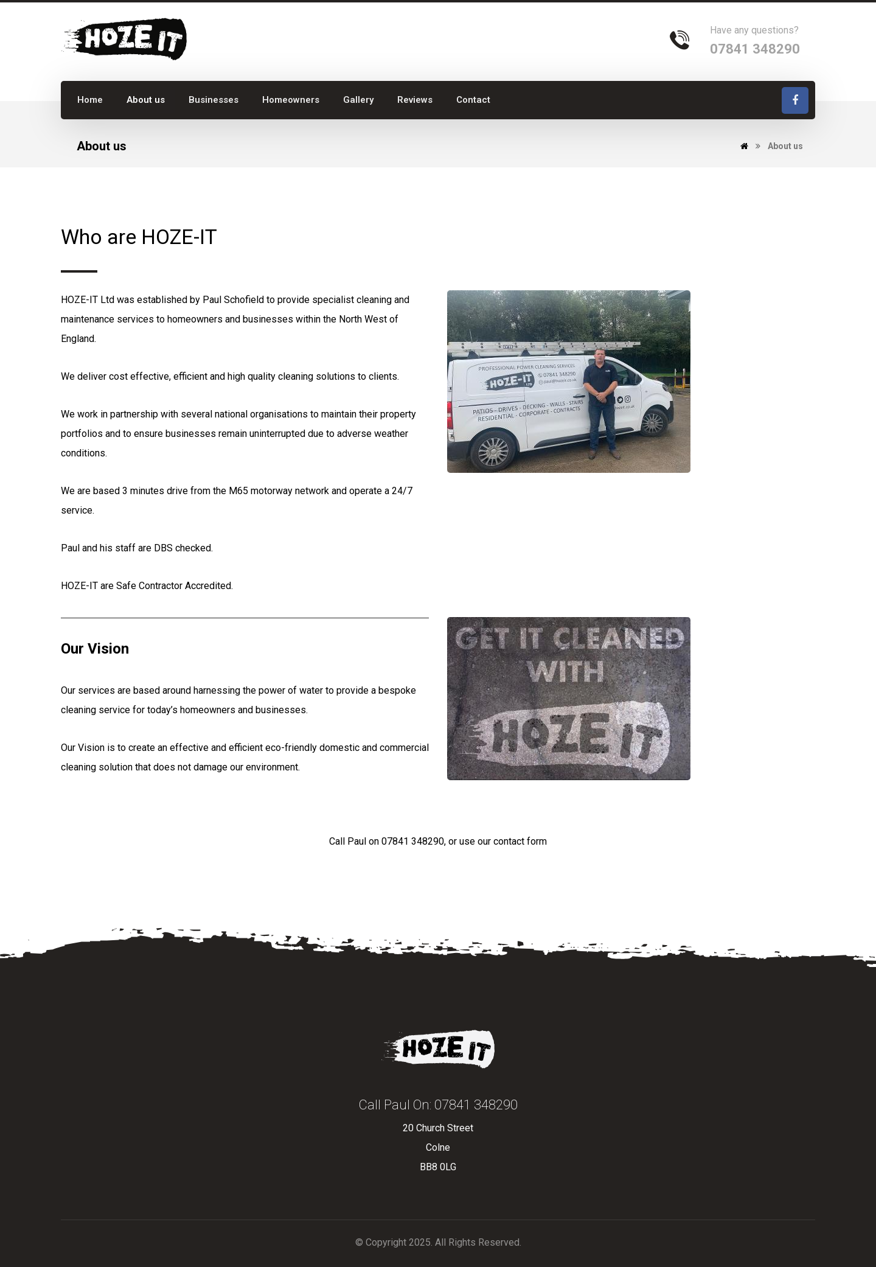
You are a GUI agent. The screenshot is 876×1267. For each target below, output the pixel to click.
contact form (520, 841)
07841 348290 (412, 841)
